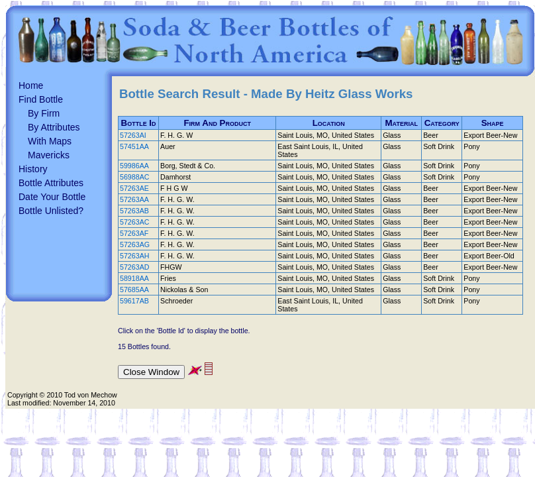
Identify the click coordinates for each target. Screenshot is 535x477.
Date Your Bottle (52, 196)
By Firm (44, 113)
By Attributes (54, 127)
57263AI (133, 135)
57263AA (134, 199)
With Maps (50, 141)
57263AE (134, 188)
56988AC (134, 177)
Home (31, 85)
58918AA (134, 278)
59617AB (134, 301)
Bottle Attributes (51, 183)
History (33, 169)
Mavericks (49, 155)
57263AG (135, 244)
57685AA (134, 289)
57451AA (134, 146)
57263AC (134, 222)
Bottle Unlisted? (51, 210)
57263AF (134, 233)
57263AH (134, 256)
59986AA (134, 166)
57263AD (134, 267)
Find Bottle (41, 99)
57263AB (134, 211)
